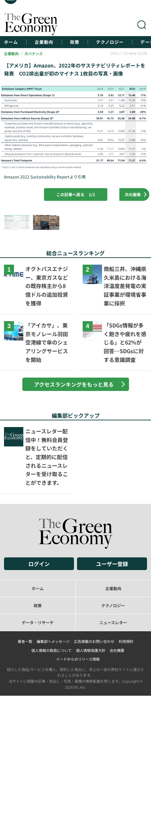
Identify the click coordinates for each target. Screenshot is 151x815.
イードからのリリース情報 (78, 659)
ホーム (11, 42)
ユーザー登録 (112, 564)
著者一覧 (25, 641)
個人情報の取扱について (51, 650)
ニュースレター (113, 622)
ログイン (39, 564)
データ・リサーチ (38, 622)
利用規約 (126, 641)
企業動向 (44, 42)
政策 (74, 42)
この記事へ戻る (75, 194)
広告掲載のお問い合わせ (94, 641)
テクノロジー (110, 42)
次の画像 (133, 194)
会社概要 (117, 650)
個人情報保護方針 (90, 650)
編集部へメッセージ (53, 641)
